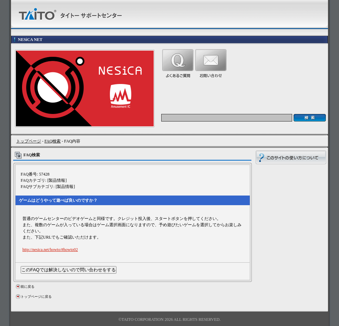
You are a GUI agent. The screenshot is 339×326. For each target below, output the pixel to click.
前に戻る (27, 286)
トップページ (28, 141)
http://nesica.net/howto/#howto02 (50, 249)
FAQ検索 (52, 141)
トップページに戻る (36, 296)
